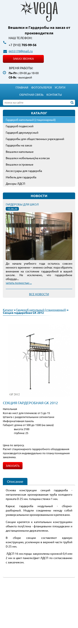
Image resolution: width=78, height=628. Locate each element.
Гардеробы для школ (22, 204)
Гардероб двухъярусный (22, 132)
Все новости (39, 294)
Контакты (54, 94)
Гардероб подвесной (19, 126)
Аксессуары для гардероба (24, 171)
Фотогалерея (41, 87)
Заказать (13, 465)
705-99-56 (22, 45)
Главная (22, 87)
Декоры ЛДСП (15, 183)
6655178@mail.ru (21, 51)
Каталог (8, 310)
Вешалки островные (19, 164)
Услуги (60, 87)
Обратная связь (31, 94)
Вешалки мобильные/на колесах (28, 158)
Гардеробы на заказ (19, 145)
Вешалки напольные (20, 151)
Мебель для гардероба (21, 177)
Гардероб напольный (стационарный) (31, 119)
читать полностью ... (19, 283)
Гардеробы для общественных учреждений (35, 139)
